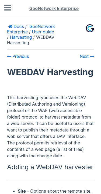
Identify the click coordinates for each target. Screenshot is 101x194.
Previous (18, 56)
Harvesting (21, 37)
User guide (43, 31)
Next (87, 56)
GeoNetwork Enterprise (54, 8)
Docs (18, 26)
